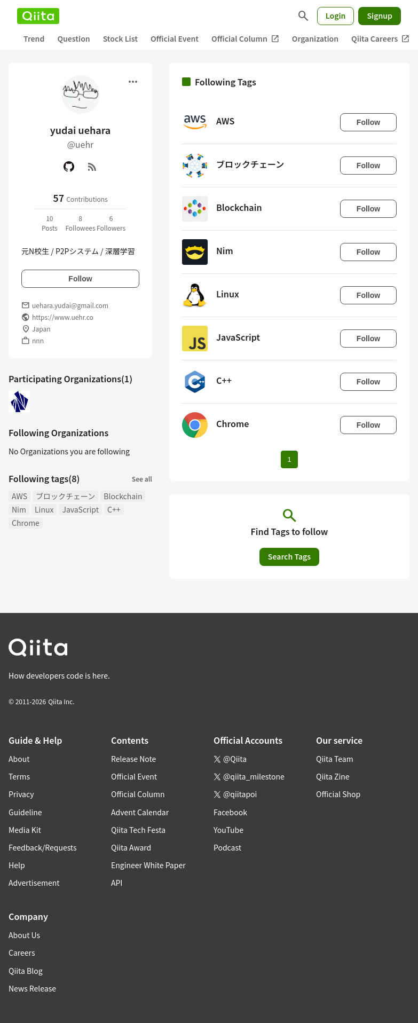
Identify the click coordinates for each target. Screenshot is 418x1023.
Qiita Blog (26, 970)
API (116, 882)
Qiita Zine (333, 776)
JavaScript (80, 509)
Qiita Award (131, 847)
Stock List (120, 38)
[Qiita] (38, 16)
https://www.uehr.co (62, 316)
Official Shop (338, 794)
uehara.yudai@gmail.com (70, 305)
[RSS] (92, 166)
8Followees (80, 223)
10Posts (50, 223)
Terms (19, 776)
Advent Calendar (140, 812)
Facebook (230, 812)
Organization (315, 38)
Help (17, 865)
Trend (33, 38)
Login (336, 15)
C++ (113, 509)
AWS (19, 496)
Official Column (245, 38)
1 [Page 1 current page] (289, 459)
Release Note (133, 758)
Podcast (227, 847)
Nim (19, 509)
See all (142, 478)
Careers (22, 952)
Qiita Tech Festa (138, 829)
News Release (32, 988)
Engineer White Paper (148, 865)
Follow (80, 278)
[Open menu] (133, 81)
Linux (44, 509)
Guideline (25, 812)
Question (73, 38)
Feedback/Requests (43, 847)
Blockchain (123, 496)
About (19, 758)
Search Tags (289, 556)
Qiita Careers (380, 38)
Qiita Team (334, 758)
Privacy (21, 794)
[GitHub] (69, 166)
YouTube (228, 829)
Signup (379, 15)
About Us (24, 935)
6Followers (111, 223)
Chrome (26, 522)
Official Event (175, 38)
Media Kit (25, 829)
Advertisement (34, 882)
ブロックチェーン (65, 496)
